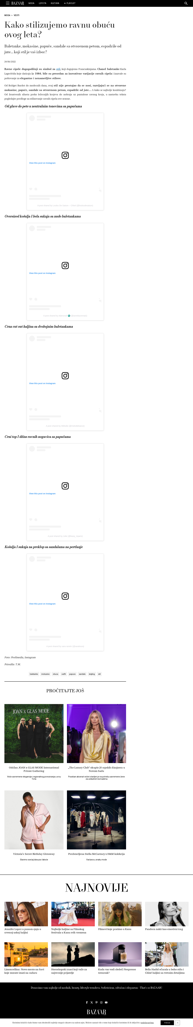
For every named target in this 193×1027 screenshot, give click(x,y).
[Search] (186, 3)
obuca (55, 674)
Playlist (71, 3)
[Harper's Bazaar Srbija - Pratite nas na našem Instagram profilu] (101, 1002)
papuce (72, 674)
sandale (82, 674)
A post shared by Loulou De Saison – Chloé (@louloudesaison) (65, 205)
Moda (31, 3)
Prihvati (167, 1022)
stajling (92, 674)
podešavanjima (146, 1022)
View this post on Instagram (42, 163)
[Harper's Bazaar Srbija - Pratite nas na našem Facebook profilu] (86, 1002)
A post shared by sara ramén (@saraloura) (65, 646)
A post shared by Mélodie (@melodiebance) (65, 426)
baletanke (34, 674)
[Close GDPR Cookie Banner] (178, 1022)
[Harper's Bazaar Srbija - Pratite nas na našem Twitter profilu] (91, 1002)
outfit (64, 674)
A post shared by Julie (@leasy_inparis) (65, 536)
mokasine (45, 674)
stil (99, 674)
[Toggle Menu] (7, 3)
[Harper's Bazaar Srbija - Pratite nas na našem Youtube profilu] (106, 1002)
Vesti (16, 15)
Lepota (42, 3)
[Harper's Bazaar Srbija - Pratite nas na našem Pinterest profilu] (96, 1002)
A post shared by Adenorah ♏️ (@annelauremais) (65, 316)
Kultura (55, 3)
